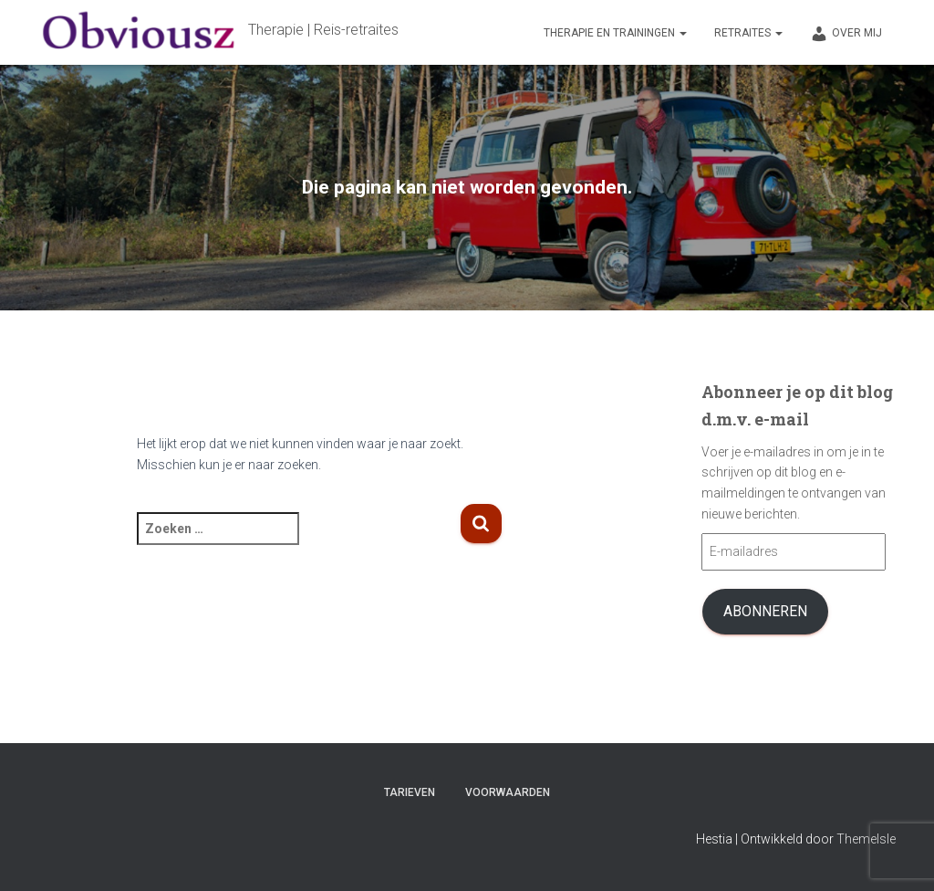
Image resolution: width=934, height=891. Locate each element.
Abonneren (765, 611)
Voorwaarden (507, 792)
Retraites (748, 32)
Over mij (846, 34)
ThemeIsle (866, 839)
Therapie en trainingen (615, 32)
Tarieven (409, 792)
